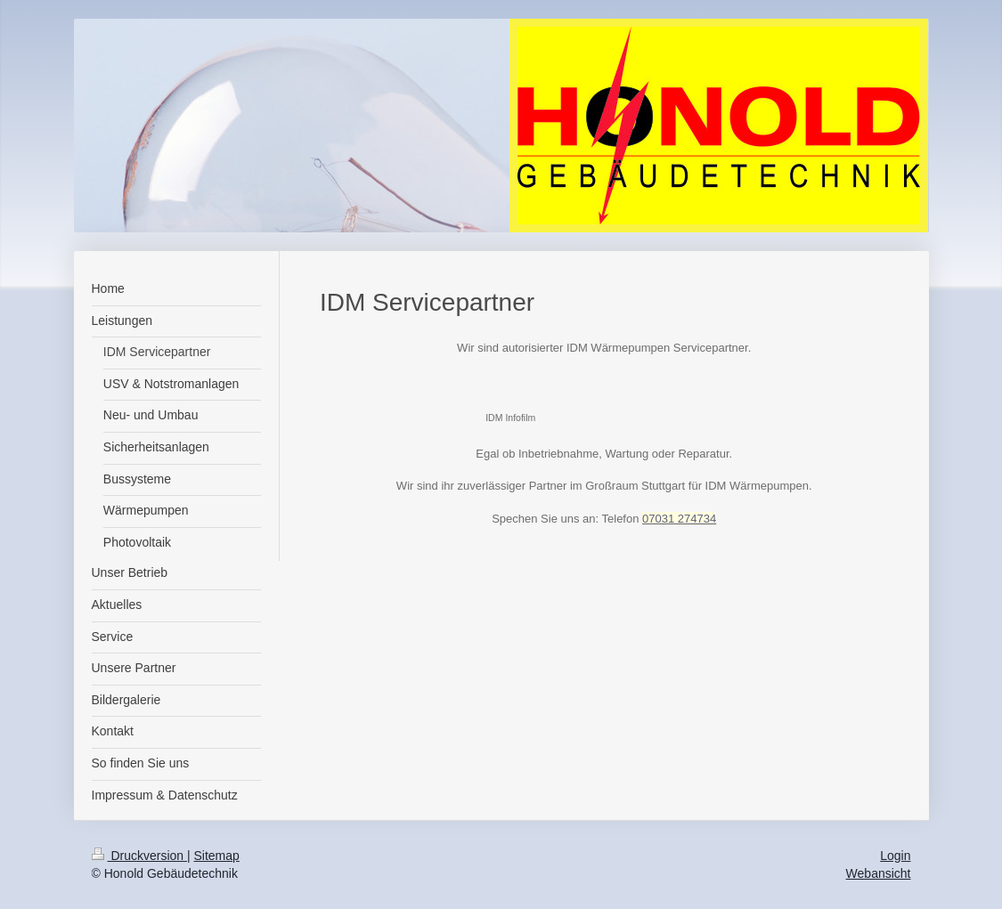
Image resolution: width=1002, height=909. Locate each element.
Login (895, 855)
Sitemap (217, 855)
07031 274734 (679, 518)
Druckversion (139, 855)
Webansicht (878, 873)
